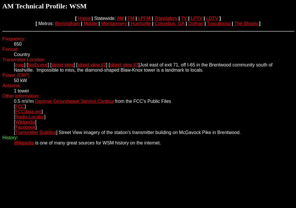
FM (130, 18)
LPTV (196, 18)
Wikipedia (25, 122)
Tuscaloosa (218, 23)
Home (84, 18)
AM (120, 18)
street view (62, 64)
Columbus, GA (169, 23)
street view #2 (91, 64)
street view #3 (124, 64)
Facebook (25, 127)
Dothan (195, 23)
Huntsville (141, 23)
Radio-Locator (29, 116)
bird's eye (38, 64)
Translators (165, 18)
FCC (20, 106)
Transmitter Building (35, 132)
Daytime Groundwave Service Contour (74, 101)
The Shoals (246, 23)
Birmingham (67, 23)
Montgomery (114, 23)
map (19, 64)
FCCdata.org (28, 111)
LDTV (212, 18)
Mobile (90, 23)
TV (184, 18)
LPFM (144, 18)
